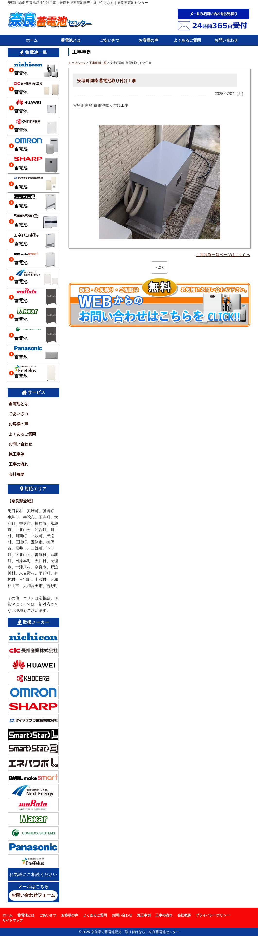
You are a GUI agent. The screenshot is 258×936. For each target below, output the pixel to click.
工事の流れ (18, 464)
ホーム (32, 40)
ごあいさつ (109, 40)
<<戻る (159, 267)
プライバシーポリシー (213, 915)
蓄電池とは (70, 40)
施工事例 (16, 454)
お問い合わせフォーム (33, 895)
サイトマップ (12, 920)
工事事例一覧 (98, 63)
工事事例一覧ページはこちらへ (223, 255)
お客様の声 (148, 40)
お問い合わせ (226, 40)
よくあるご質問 (187, 40)
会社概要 (16, 474)
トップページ (77, 63)
